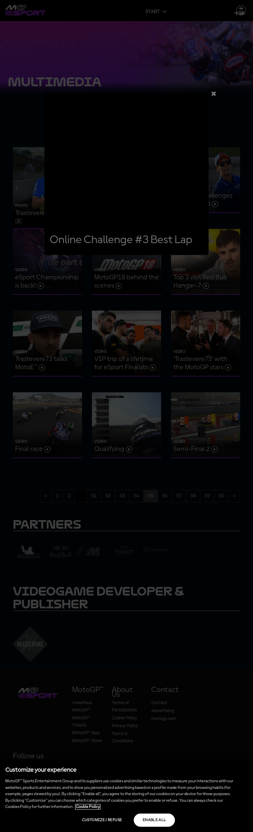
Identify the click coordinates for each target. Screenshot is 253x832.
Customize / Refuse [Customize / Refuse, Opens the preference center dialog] (102, 820)
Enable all (154, 820)
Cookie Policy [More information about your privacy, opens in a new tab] (88, 807)
